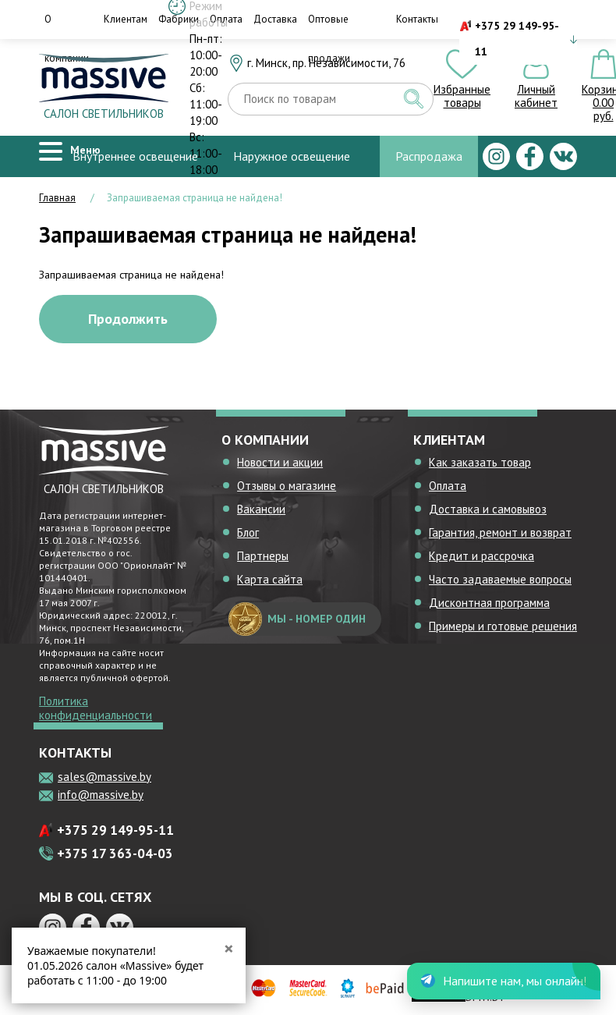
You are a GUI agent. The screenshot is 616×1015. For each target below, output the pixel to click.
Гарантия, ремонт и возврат (500, 532)
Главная (57, 197)
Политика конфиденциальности (95, 708)
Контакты (417, 19)
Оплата (447, 486)
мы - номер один (297, 619)
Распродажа (428, 156)
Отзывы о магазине (286, 486)
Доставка (275, 19)
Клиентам (125, 19)
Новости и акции (280, 462)
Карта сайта (270, 579)
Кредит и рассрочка (481, 556)
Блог (248, 532)
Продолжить (128, 319)
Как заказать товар (480, 462)
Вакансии (261, 509)
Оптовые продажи (329, 38)
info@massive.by (100, 794)
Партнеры (263, 556)
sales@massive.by (104, 776)
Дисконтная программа (489, 603)
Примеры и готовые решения (503, 626)
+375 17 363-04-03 (115, 853)
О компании (66, 38)
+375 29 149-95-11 (517, 39)
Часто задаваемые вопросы (500, 579)
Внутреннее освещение (135, 156)
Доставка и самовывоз (488, 509)
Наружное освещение (291, 156)
